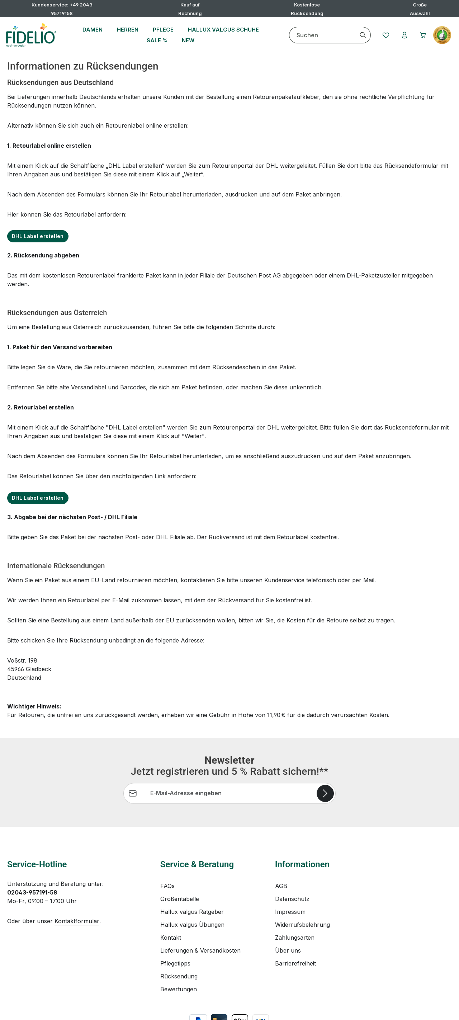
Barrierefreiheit (295, 931)
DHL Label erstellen (38, 236)
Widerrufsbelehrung (302, 892)
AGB (281, 853)
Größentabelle (179, 866)
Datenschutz (292, 866)
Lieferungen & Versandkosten (200, 918)
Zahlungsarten (294, 905)
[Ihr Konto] (404, 35)
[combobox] (322, 35)
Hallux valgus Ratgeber (192, 879)
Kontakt (170, 905)
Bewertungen (178, 956)
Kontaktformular (77, 888)
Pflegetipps (175, 931)
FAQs (167, 853)
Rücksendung (179, 944)
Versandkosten (284, 1009)
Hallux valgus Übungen (192, 892)
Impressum (290, 879)
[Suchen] (363, 35)
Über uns (288, 918)
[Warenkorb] (423, 35)
